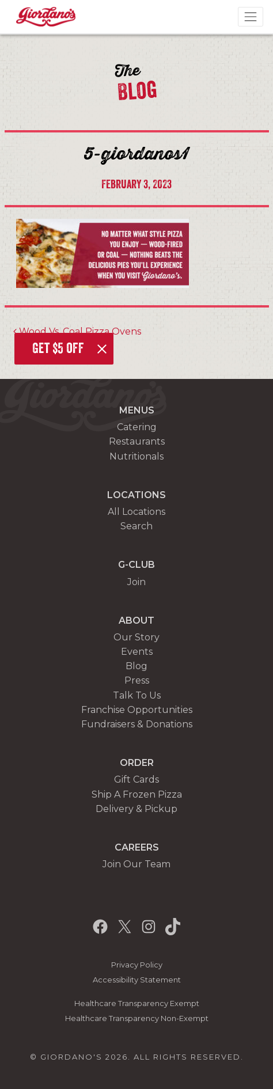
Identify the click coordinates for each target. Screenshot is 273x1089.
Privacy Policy (136, 965)
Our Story (136, 637)
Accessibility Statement (137, 980)
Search (136, 526)
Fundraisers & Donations (136, 724)
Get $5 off (58, 348)
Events (137, 651)
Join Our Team (136, 864)
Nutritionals (136, 456)
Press (136, 680)
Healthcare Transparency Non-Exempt (136, 1018)
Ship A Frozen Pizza (137, 794)
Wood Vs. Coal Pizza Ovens (77, 331)
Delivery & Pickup (136, 808)
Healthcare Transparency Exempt (136, 1003)
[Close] (102, 349)
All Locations (136, 511)
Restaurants (137, 441)
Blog (136, 666)
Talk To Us (137, 695)
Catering (137, 427)
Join (136, 581)
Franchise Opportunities (136, 709)
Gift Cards (136, 779)
